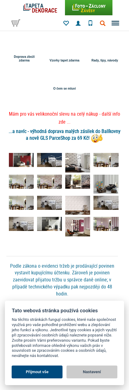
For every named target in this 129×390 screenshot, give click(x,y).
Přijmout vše (37, 372)
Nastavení (92, 372)
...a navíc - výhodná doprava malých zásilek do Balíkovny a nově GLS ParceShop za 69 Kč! (64, 135)
